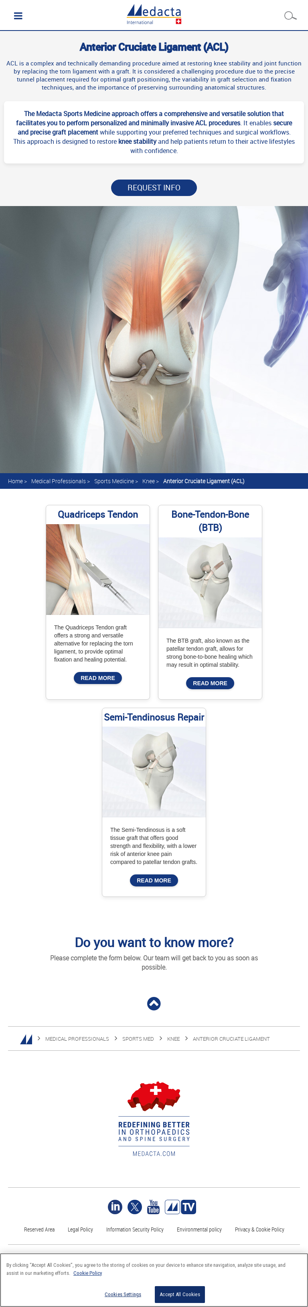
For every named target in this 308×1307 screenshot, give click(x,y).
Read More (98, 678)
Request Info (154, 187)
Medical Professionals (58, 481)
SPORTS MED (138, 1038)
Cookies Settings (123, 1294)
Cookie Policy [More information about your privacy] (87, 1273)
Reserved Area (39, 1229)
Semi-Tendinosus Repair (154, 717)
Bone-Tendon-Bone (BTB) (210, 521)
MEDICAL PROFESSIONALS (77, 1038)
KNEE (173, 1038)
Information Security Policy (135, 1229)
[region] (154, 1280)
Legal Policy (80, 1229)
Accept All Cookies (180, 1294)
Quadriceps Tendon (98, 514)
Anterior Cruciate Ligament (231, 1038)
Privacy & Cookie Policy (259, 1229)
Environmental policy (199, 1229)
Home (15, 481)
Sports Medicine (114, 481)
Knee (148, 481)
